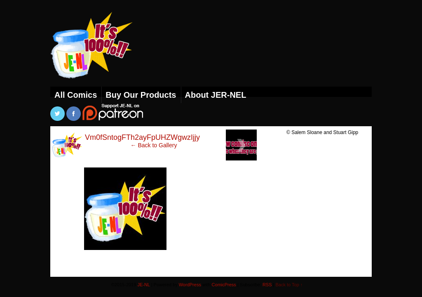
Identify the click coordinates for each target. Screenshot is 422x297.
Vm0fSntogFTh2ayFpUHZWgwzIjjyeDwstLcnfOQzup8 (173, 137)
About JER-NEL (215, 94)
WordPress (190, 284)
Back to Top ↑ (289, 284)
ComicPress (224, 284)
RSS (267, 284)
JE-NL (101, 55)
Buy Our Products (141, 94)
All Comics (75, 94)
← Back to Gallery (154, 145)
